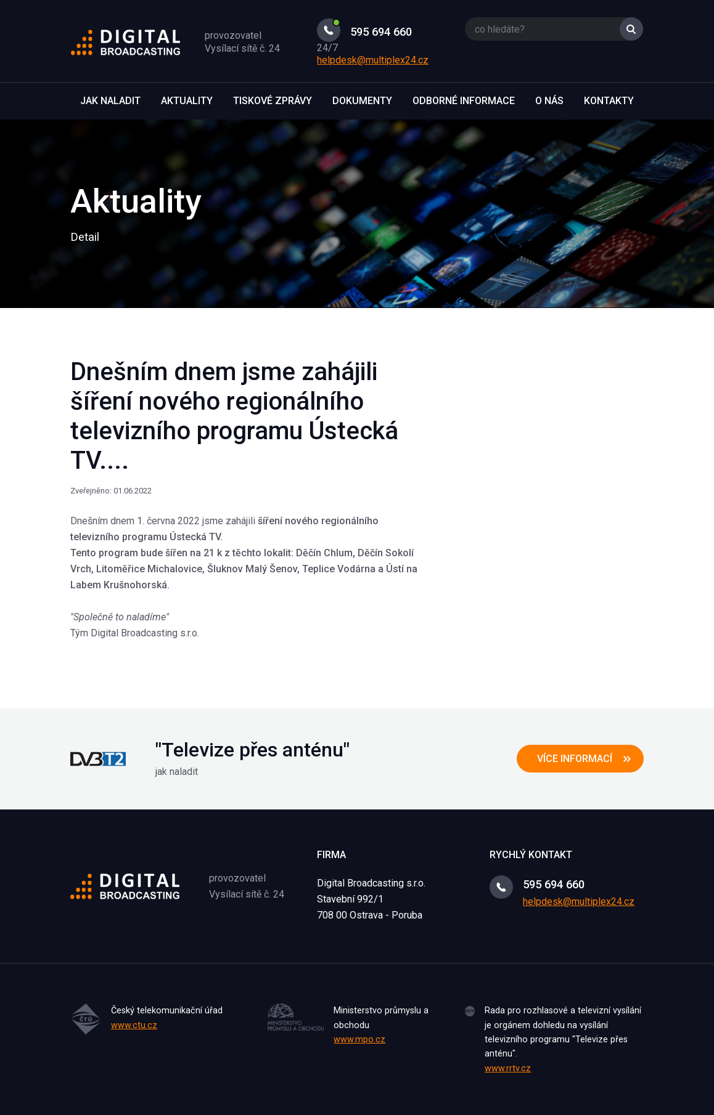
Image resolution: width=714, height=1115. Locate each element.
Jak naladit (110, 101)
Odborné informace (463, 101)
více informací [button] (574, 758)
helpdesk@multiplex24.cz (373, 60)
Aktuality (187, 101)
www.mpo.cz (359, 1039)
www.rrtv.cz (508, 1068)
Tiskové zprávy (272, 101)
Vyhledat (631, 29)
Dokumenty (362, 101)
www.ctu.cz (134, 1025)
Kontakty (609, 101)
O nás (549, 101)
